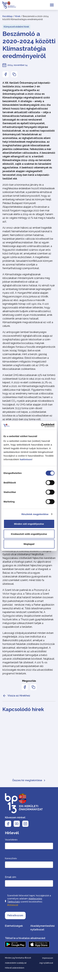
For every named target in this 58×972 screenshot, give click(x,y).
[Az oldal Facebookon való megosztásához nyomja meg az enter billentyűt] (5, 74)
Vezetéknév (11, 839)
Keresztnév (11, 858)
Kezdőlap (7, 16)
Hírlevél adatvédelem (14, 968)
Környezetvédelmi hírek (16, 26)
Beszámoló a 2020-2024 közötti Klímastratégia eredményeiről (29, 44)
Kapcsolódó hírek (23, 709)
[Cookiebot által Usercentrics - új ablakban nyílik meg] (41, 425)
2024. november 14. (17, 65)
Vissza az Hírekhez (16, 696)
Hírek (17, 16)
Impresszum (47, 958)
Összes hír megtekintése (29, 780)
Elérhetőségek (14, 925)
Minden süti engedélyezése (29, 524)
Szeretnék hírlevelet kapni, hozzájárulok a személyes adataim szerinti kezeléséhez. (29, 900)
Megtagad (29, 544)
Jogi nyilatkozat (46, 963)
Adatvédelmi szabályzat (15, 963)
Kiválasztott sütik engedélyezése (29, 534)
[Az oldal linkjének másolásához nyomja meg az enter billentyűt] (14, 74)
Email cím (10, 877)
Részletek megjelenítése (35, 514)
